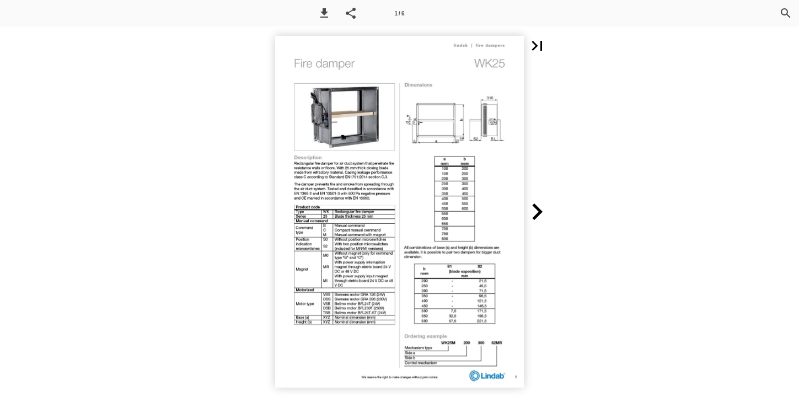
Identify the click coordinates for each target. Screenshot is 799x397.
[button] (324, 13)
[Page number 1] (399, 13)
